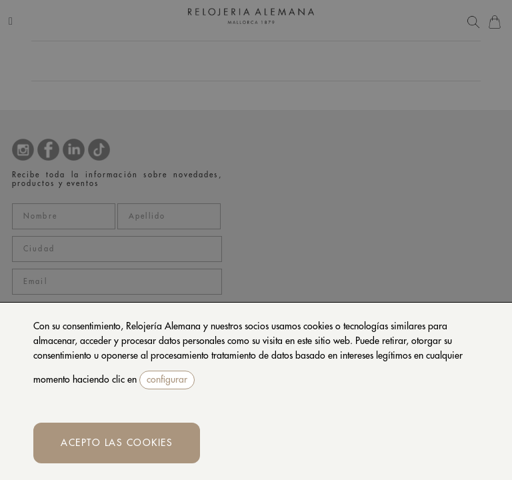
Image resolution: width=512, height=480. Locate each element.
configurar (167, 379)
